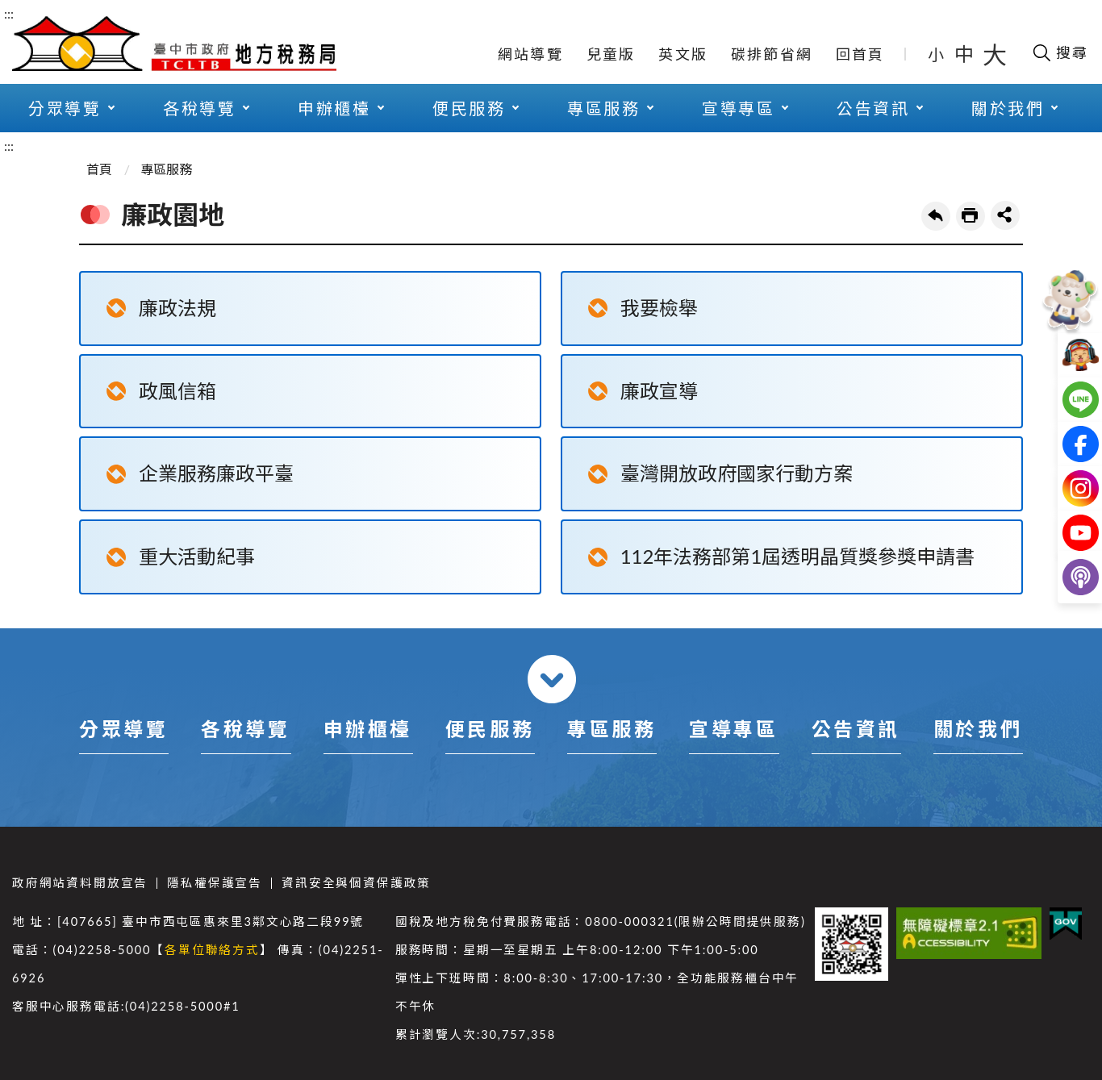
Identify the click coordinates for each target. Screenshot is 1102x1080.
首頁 (99, 169)
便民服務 (468, 108)
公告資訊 (873, 108)
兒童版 (611, 54)
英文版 (683, 54)
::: (9, 13)
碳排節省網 (771, 54)
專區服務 (603, 108)
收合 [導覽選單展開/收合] (552, 679)
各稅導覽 (199, 108)
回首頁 (860, 54)
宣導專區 (738, 108)
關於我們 (1007, 108)
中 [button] (965, 53)
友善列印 (970, 216)
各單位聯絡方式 (212, 950)
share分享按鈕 (1005, 215)
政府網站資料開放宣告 (80, 883)
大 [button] (995, 54)
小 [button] (937, 54)
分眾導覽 (64, 108)
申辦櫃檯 (334, 108)
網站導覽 (530, 54)
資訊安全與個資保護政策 (356, 883)
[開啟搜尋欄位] (1059, 52)
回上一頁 (935, 216)
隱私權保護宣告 (214, 883)
